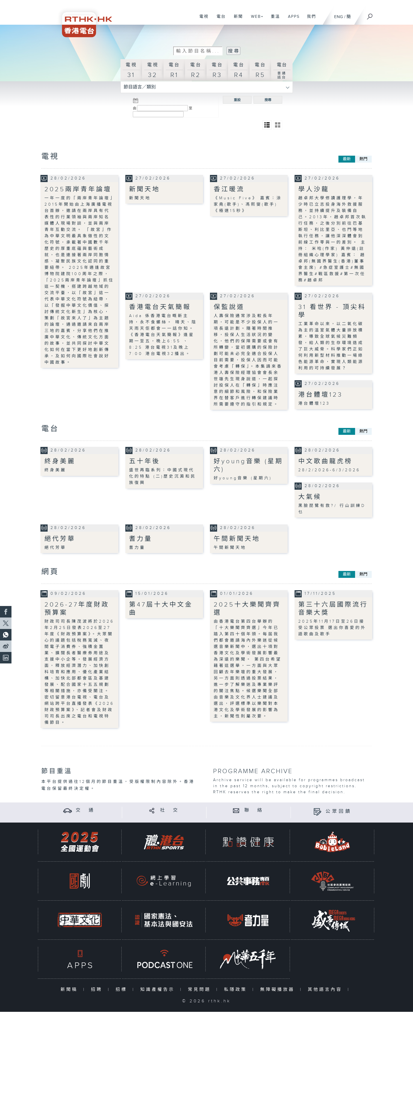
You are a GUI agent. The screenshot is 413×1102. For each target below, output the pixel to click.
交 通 (85, 810)
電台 (219, 19)
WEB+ (255, 19)
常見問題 (200, 989)
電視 (202, 19)
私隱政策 (237, 989)
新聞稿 (70, 989)
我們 (309, 19)
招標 (123, 989)
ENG (338, 16)
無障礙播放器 (278, 989)
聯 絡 (254, 810)
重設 (237, 100)
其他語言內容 (326, 989)
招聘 (98, 989)
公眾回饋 (339, 811)
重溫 (273, 19)
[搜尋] (370, 15)
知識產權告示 (158, 989)
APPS (292, 19)
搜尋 (267, 100)
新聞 (236, 19)
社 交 (170, 810)
